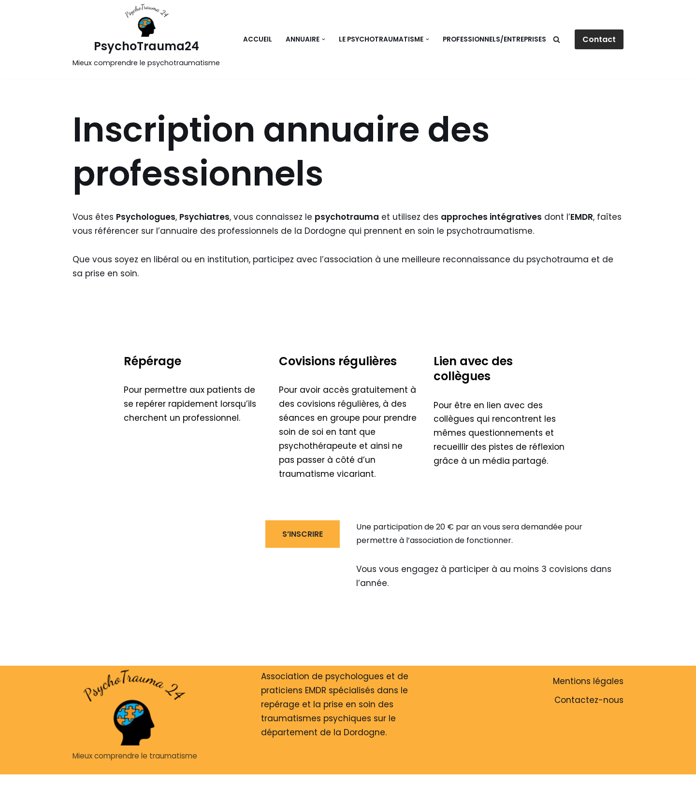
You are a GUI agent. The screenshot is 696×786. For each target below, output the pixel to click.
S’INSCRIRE (302, 534)
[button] (323, 39)
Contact (599, 39)
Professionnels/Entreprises (494, 39)
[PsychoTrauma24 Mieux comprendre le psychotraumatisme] (146, 37)
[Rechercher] (556, 39)
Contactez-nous (589, 700)
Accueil (257, 39)
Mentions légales (588, 681)
